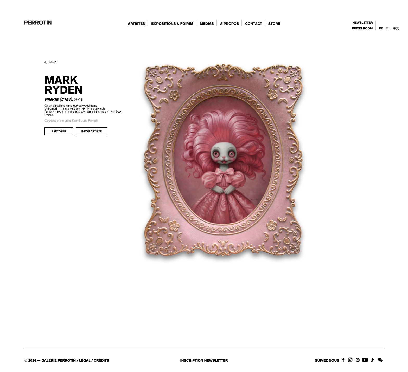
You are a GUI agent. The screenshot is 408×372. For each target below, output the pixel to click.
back (50, 62)
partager (59, 131)
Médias (207, 24)
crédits (101, 360)
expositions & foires (172, 24)
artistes (136, 24)
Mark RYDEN (63, 85)
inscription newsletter (204, 360)
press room (362, 28)
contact (253, 24)
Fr (381, 28)
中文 (396, 28)
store (274, 24)
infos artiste (91, 131)
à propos (229, 24)
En (388, 28)
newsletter (363, 23)
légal (84, 360)
